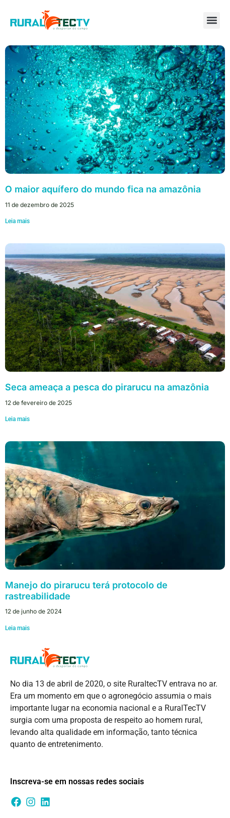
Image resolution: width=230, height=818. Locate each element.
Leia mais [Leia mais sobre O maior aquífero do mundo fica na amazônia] (17, 221)
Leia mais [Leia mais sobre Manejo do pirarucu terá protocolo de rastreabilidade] (17, 628)
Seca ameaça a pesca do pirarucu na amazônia (107, 387)
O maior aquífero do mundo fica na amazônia (103, 189)
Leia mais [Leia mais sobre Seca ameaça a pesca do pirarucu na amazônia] (17, 419)
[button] (211, 20)
